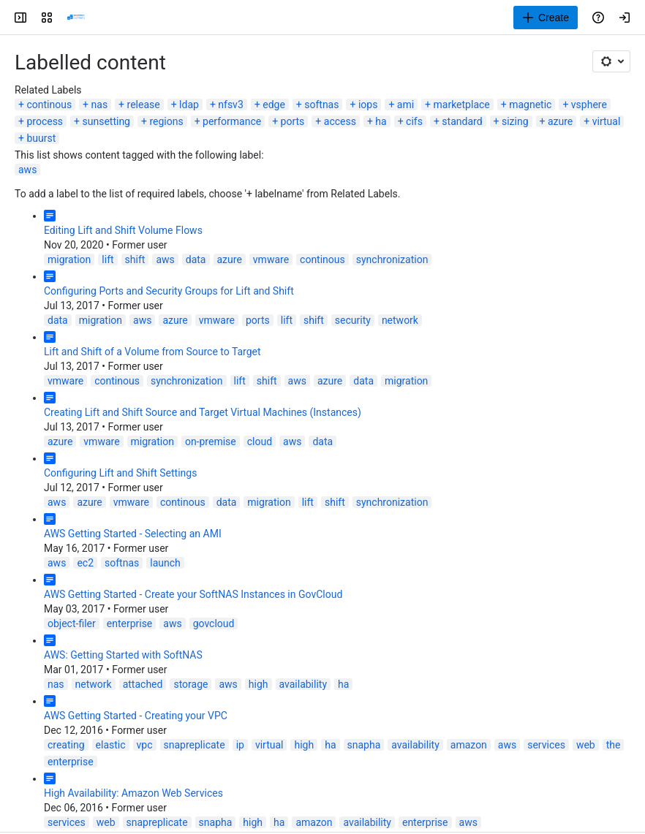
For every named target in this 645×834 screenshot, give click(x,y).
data (196, 259)
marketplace (462, 104)
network (400, 320)
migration (69, 259)
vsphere (589, 104)
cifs (414, 121)
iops (367, 104)
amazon (468, 745)
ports (293, 121)
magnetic (530, 104)
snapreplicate (194, 745)
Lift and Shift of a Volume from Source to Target (152, 351)
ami (405, 104)
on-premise (210, 441)
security (353, 320)
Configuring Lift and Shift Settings (120, 473)
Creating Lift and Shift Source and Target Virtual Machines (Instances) (202, 412)
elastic (111, 745)
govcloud (214, 623)
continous (49, 104)
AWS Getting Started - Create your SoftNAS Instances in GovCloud (193, 594)
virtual (606, 121)
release (143, 104)
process (44, 121)
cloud (259, 441)
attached (143, 684)
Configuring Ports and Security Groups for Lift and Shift (169, 291)
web (585, 745)
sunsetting (106, 121)
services (546, 745)
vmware (271, 259)
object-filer (72, 623)
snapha (364, 745)
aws (27, 169)
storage (190, 684)
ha (380, 121)
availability (303, 684)
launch (165, 563)
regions (166, 121)
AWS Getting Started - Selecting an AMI (133, 533)
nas (99, 104)
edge (274, 104)
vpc (145, 745)
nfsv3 (230, 104)
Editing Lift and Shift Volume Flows (123, 230)
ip (240, 745)
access (340, 121)
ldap (189, 104)
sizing (515, 121)
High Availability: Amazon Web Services (133, 793)
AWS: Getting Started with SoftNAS (123, 655)
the (613, 745)
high (258, 684)
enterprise (130, 623)
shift (135, 259)
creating (66, 745)
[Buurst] (76, 17)
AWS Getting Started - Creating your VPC (135, 715)
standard (462, 121)
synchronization (392, 259)
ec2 (85, 563)
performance (232, 121)
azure (560, 121)
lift (107, 259)
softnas (321, 104)
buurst (41, 138)
